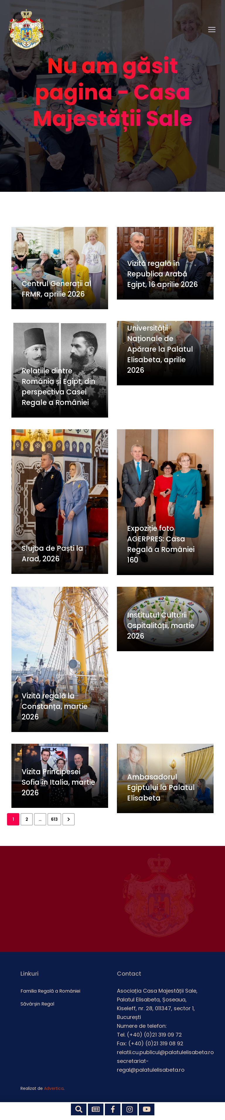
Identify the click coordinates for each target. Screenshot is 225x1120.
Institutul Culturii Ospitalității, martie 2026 (161, 625)
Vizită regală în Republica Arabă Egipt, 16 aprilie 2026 (162, 274)
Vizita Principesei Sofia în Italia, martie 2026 (58, 782)
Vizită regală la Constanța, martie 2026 (55, 706)
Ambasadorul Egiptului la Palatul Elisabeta (161, 787)
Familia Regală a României (50, 991)
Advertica (54, 1088)
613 (54, 819)
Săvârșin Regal (37, 1004)
